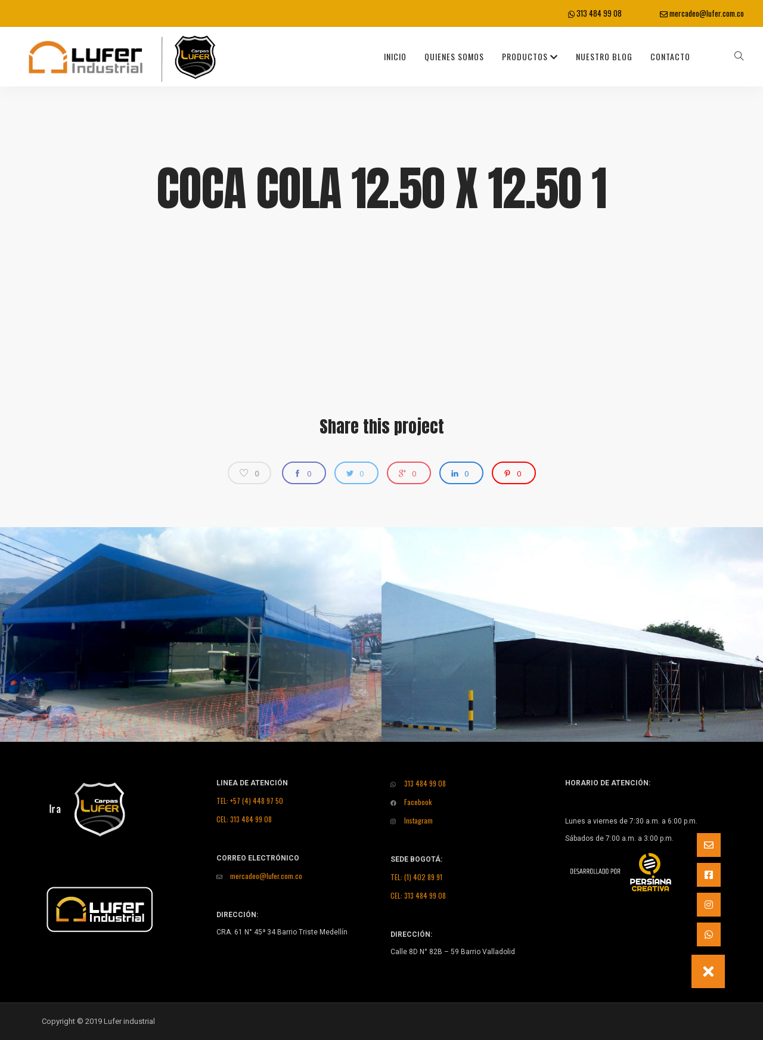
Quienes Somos (454, 56)
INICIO (395, 56)
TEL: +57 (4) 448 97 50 (249, 801)
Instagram (411, 820)
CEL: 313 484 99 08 (244, 819)
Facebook (411, 802)
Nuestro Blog (604, 56)
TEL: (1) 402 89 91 (416, 877)
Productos (530, 56)
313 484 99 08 (595, 13)
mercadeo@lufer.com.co (702, 13)
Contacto (670, 56)
